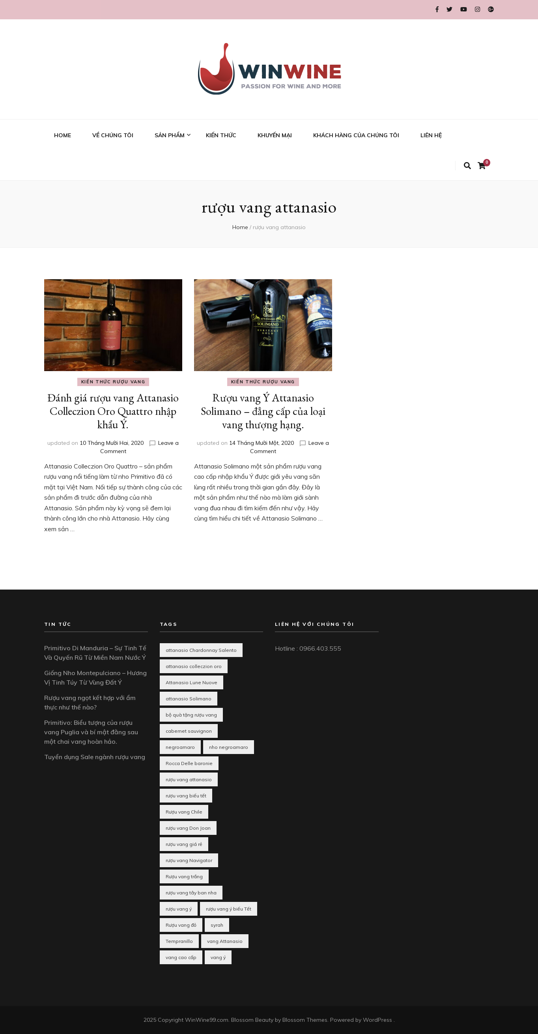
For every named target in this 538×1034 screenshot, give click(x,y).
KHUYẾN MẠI (275, 135)
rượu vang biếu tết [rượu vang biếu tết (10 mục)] (186, 796)
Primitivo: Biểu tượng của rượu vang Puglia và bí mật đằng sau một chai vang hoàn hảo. (91, 732)
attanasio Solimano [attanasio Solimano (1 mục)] (188, 699)
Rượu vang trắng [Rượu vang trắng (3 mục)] (184, 876)
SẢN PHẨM (170, 135)
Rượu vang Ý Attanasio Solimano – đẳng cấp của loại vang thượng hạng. (263, 410)
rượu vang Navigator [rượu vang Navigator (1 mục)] (189, 860)
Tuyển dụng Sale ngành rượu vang (94, 757)
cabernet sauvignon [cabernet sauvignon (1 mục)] (189, 731)
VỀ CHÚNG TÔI (112, 135)
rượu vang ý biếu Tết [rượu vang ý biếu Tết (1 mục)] (228, 909)
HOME (62, 135)
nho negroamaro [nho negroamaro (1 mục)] (228, 747)
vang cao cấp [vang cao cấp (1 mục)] (181, 957)
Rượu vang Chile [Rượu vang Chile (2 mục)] (184, 812)
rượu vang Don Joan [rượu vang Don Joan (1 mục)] (188, 828)
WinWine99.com (206, 1019)
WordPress (377, 1019)
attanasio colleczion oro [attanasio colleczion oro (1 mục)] (194, 666)
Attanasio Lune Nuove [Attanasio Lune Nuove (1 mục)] (191, 682)
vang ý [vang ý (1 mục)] (218, 957)
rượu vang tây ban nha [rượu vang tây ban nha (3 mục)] (191, 893)
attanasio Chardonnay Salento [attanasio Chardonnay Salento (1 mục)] (201, 650)
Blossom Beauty (252, 1019)
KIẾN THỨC (221, 135)
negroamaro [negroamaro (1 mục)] (180, 747)
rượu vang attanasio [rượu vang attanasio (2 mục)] (189, 779)
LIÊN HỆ (431, 135)
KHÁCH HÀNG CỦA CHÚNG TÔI (356, 135)
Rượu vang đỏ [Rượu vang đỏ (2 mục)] (181, 925)
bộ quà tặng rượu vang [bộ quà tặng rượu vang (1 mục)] (191, 715)
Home (240, 227)
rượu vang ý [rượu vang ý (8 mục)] (179, 909)
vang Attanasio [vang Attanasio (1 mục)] (225, 941)
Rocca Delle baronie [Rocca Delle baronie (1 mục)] (189, 763)
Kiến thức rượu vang (113, 381)
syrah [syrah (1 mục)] (217, 925)
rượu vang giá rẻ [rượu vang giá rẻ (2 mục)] (184, 844)
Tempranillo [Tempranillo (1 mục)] (179, 941)
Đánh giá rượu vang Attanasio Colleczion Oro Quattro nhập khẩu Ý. (113, 410)
